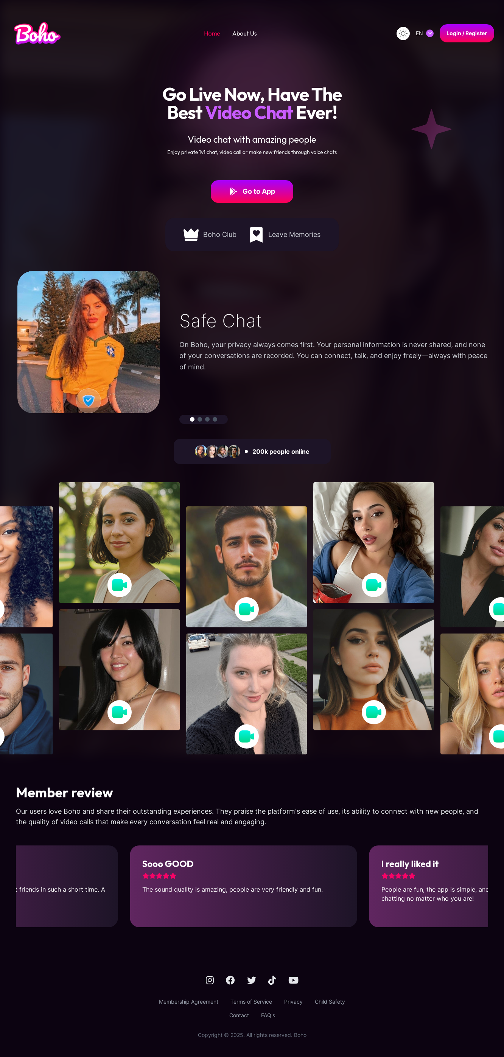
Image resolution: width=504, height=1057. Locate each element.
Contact (239, 1015)
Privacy (293, 1001)
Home (212, 33)
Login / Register (466, 33)
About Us (244, 33)
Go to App (252, 191)
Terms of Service (251, 1001)
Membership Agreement (188, 1001)
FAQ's (268, 1015)
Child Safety (330, 1001)
